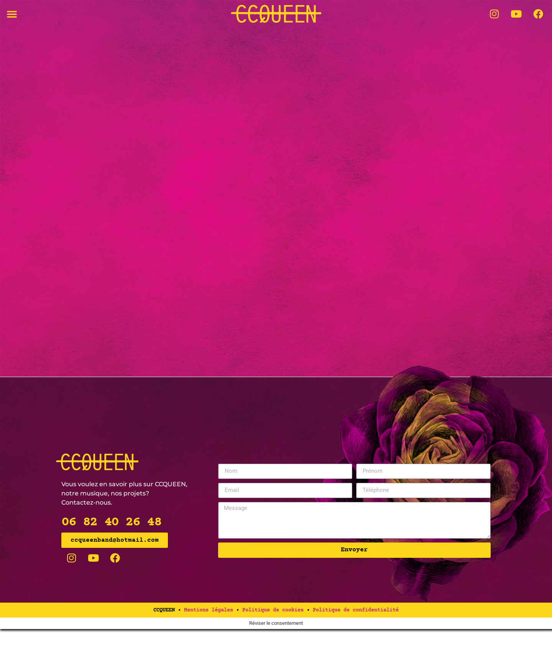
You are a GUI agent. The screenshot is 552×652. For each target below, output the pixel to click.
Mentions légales (208, 633)
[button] (12, 14)
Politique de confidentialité (356, 633)
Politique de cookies (273, 633)
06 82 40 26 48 (111, 545)
